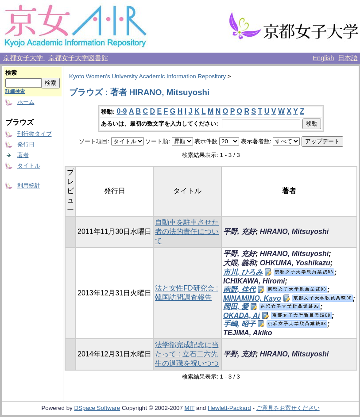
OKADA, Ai (241, 315)
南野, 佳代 (239, 289)
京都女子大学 (24, 57)
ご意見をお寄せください (288, 408)
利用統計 (28, 185)
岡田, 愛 (235, 306)
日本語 (348, 57)
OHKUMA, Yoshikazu (295, 263)
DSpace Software (97, 408)
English (323, 57)
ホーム (26, 102)
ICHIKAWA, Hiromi (254, 281)
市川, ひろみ (243, 272)
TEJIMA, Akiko (247, 333)
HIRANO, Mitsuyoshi (294, 231)
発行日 (26, 144)
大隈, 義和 (239, 263)
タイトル (28, 165)
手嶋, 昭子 (239, 324)
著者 (23, 155)
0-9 (121, 111)
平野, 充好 (239, 231)
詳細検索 (15, 91)
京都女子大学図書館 (78, 57)
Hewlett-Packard (229, 408)
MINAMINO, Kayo (252, 298)
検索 (11, 72)
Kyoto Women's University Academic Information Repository (147, 76)
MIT (190, 408)
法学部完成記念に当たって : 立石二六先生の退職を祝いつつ (187, 354)
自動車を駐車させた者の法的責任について (187, 231)
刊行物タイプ (34, 133)
